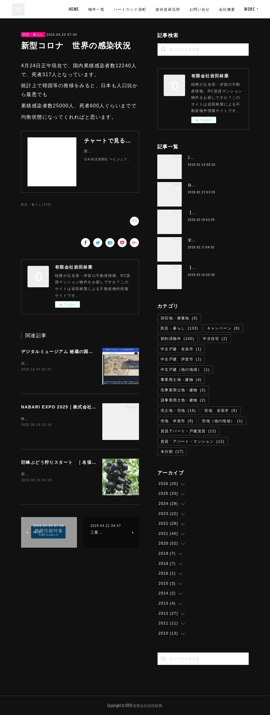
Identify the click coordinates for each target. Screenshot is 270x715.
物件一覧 (150, 9)
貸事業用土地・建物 (183, 400)
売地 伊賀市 (177, 421)
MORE (248, 9)
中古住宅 (215, 339)
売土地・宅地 (178, 410)
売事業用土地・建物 (183, 390)
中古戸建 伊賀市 (181, 359)
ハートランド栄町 (183, 9)
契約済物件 (177, 339)
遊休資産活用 (221, 9)
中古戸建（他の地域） (185, 369)
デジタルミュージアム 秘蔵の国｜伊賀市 (64, 351)
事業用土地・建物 (181, 380)
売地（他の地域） (222, 421)
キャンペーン (223, 328)
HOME (127, 9)
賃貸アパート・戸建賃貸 (188, 431)
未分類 (172, 451)
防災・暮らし (33, 34)
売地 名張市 (220, 410)
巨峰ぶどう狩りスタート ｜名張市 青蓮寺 (68, 462)
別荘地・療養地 (179, 318)
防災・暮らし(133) (36, 204)
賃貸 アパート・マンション (192, 441)
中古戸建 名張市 (181, 349)
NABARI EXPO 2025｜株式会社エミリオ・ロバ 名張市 (82, 406)
